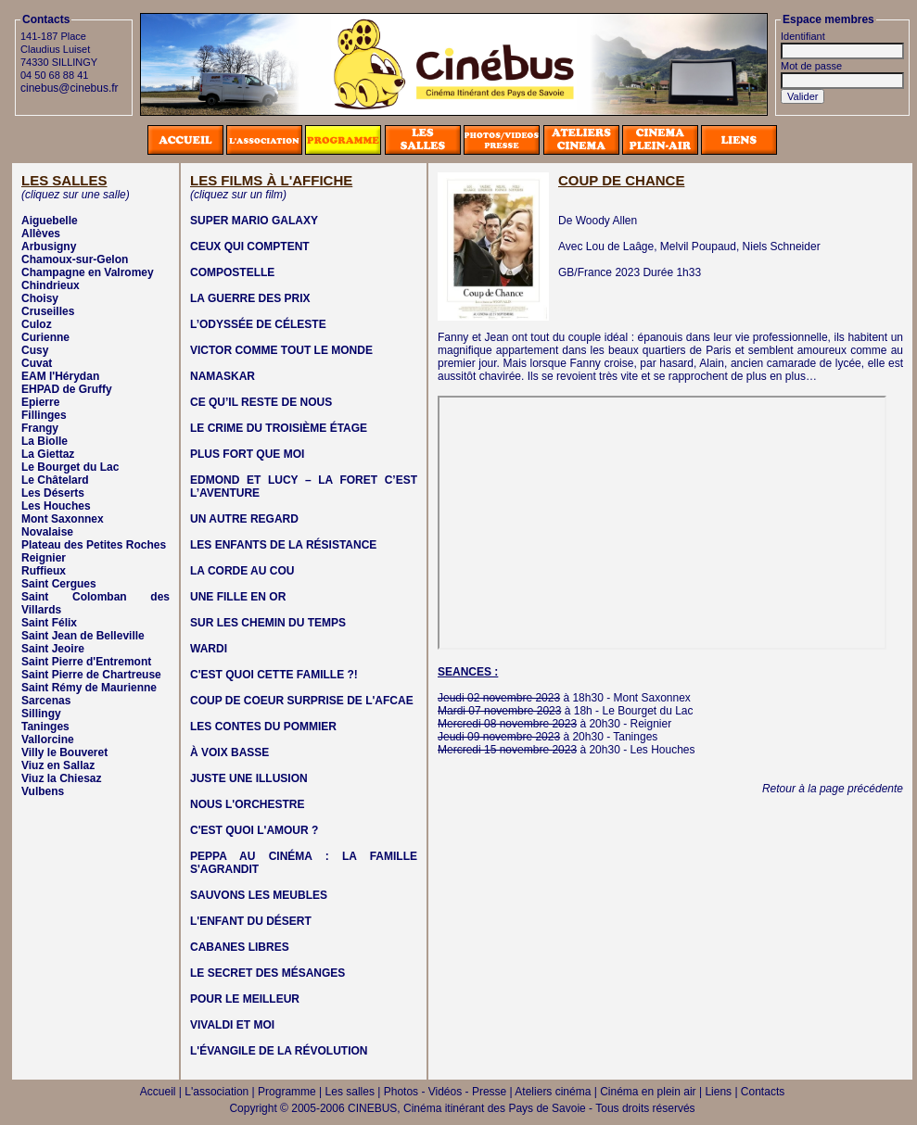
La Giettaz (47, 454)
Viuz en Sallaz (58, 765)
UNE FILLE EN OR (238, 596)
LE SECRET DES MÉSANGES (267, 973)
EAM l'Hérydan (60, 376)
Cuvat (36, 363)
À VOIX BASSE (229, 752)
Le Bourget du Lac (70, 467)
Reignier (43, 557)
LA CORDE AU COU (242, 570)
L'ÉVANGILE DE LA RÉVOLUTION (279, 1050)
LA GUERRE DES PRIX (250, 298)
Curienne (45, 337)
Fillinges (44, 415)
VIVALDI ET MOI (232, 1024)
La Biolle (44, 441)
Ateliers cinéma (553, 1091)
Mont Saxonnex (62, 518)
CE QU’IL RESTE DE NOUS (261, 402)
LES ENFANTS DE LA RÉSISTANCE (283, 544)
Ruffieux (43, 570)
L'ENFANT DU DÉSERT (251, 921)
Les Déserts (52, 493)
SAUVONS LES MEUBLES (258, 895)
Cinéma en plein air (647, 1091)
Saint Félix (49, 622)
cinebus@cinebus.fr (69, 88)
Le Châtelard (55, 480)
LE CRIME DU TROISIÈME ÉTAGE (278, 428)
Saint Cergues (58, 583)
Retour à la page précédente (832, 788)
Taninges (45, 726)
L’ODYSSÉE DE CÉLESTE (258, 324)
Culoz (36, 324)
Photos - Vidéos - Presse (445, 1091)
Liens (718, 1091)
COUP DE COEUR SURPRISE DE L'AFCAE (302, 700)
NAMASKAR (222, 376)
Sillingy (41, 713)
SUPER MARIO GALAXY (254, 220)
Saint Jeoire (52, 648)
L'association (216, 1091)
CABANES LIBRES (239, 947)
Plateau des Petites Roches (93, 544)
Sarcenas (45, 700)
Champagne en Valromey (87, 272)
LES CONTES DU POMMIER (263, 726)
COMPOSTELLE (232, 272)
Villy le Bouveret (64, 752)
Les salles (350, 1091)
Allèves (40, 233)
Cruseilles (47, 311)
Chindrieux (50, 285)
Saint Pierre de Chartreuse (91, 674)
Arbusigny (48, 246)
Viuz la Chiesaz (61, 778)
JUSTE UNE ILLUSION (249, 778)
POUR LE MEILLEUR (244, 998)
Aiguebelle (49, 220)
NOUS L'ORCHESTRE (247, 804)
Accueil (158, 1091)
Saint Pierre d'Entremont (86, 661)
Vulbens (42, 791)
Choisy (39, 298)
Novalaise (47, 531)
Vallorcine (47, 739)
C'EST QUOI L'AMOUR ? (254, 830)
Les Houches (56, 505)
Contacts (762, 1091)
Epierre (40, 402)
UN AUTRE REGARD (244, 518)
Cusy (34, 350)
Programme (287, 1091)
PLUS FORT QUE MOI (247, 454)
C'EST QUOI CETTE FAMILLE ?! (274, 674)
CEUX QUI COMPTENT (250, 246)
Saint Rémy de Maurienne (89, 687)
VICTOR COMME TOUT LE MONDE (281, 350)
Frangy (39, 428)
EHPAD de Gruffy (66, 389)
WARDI (208, 648)
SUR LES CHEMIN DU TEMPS (268, 622)
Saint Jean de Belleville (83, 635)
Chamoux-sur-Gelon (74, 259)
